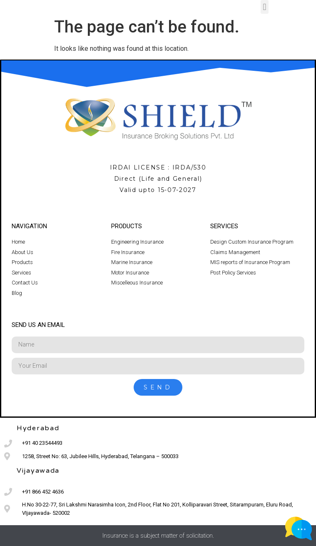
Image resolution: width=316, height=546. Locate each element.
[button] (265, 7)
